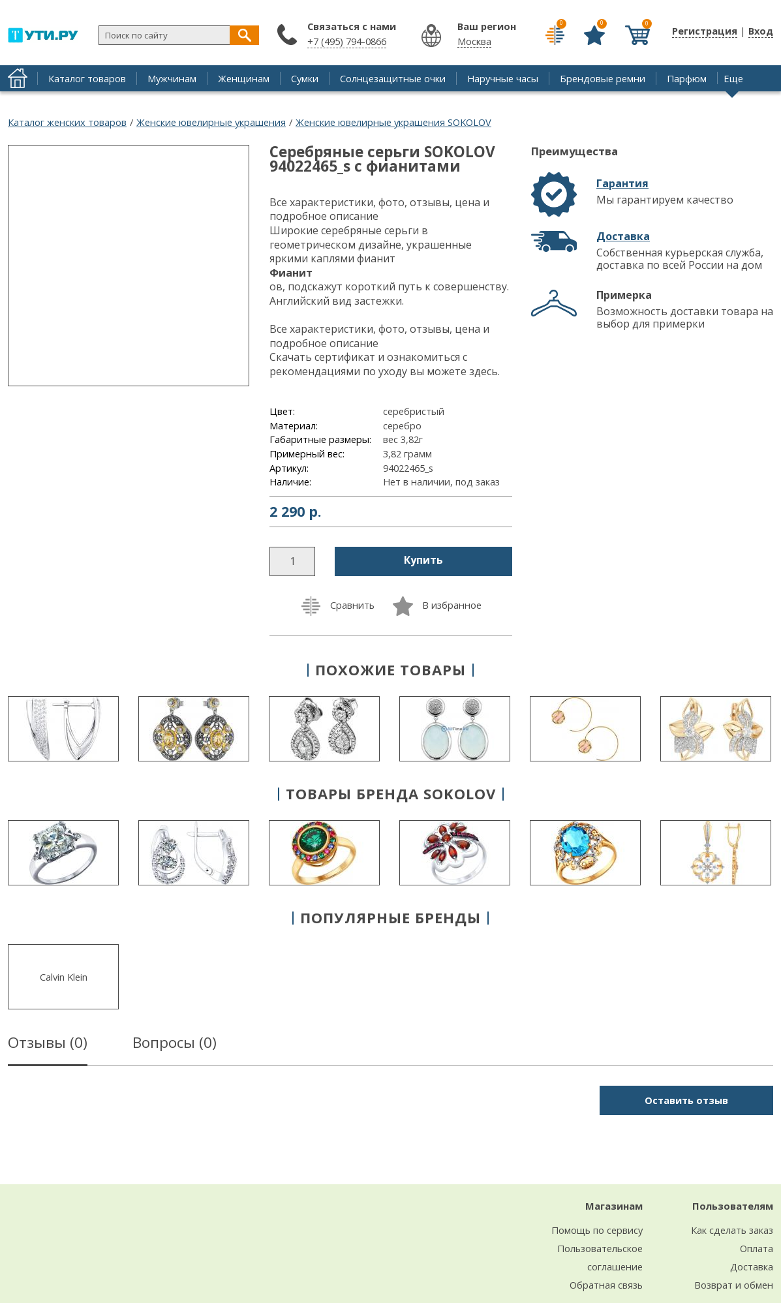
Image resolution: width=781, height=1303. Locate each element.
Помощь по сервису (597, 1229)
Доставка (623, 236)
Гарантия (622, 183)
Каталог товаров (87, 78)
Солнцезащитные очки (393, 78)
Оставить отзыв (686, 1100)
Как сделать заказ (732, 1229)
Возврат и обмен (733, 1284)
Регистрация (704, 30)
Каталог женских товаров (67, 122)
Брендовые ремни (602, 78)
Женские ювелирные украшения (211, 122)
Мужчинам (171, 78)
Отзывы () (47, 1044)
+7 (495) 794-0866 (346, 41)
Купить (423, 560)
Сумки (304, 78)
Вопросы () (174, 1044)
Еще (733, 78)
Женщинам (243, 78)
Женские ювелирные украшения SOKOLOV (393, 122)
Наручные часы (502, 78)
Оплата (756, 1248)
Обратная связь (606, 1284)
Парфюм (687, 78)
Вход (760, 30)
